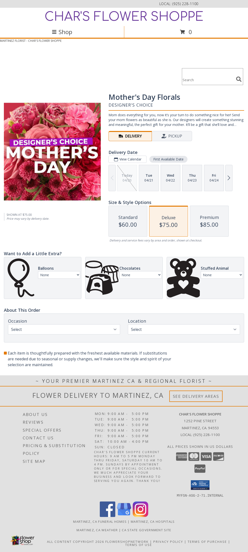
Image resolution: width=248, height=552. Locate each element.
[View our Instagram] (140, 515)
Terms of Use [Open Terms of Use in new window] (138, 544)
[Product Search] (208, 79)
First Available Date (168, 159)
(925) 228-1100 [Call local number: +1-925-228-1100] (185, 3)
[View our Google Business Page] (124, 515)
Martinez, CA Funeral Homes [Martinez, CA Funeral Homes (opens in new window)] (100, 521)
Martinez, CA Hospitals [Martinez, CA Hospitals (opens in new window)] (153, 521)
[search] (239, 79)
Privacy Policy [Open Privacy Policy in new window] (168, 541)
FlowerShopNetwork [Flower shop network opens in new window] (127, 541)
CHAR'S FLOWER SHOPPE (124, 17)
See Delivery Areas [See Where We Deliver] (196, 396)
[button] (200, 485)
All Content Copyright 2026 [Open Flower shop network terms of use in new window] (75, 541)
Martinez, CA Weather (97, 530)
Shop (62, 32)
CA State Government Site (146, 530)
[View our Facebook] (107, 515)
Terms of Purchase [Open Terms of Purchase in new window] (207, 541)
